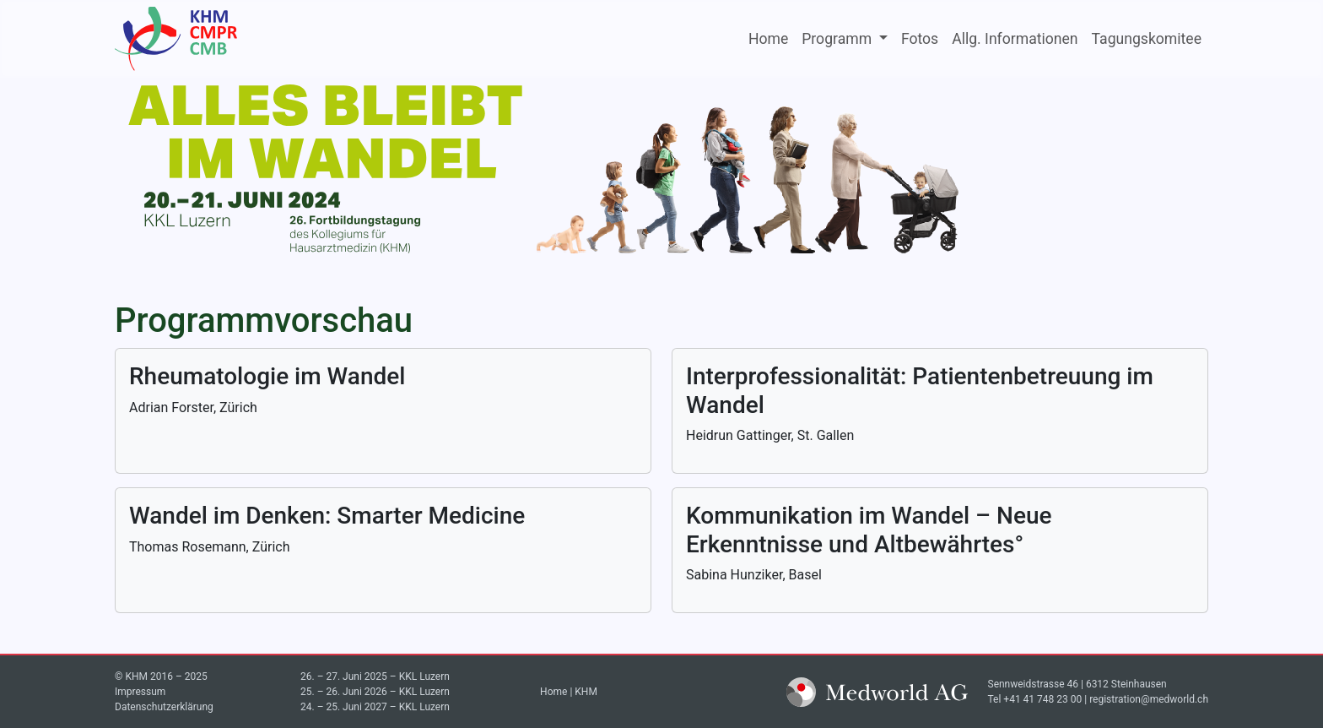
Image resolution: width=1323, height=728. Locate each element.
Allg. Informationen (1014, 38)
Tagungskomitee (1147, 38)
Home (768, 38)
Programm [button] (838, 38)
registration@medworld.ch (1148, 699)
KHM (586, 692)
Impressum (140, 692)
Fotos (919, 38)
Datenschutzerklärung (164, 707)
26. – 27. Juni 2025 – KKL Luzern (375, 676)
